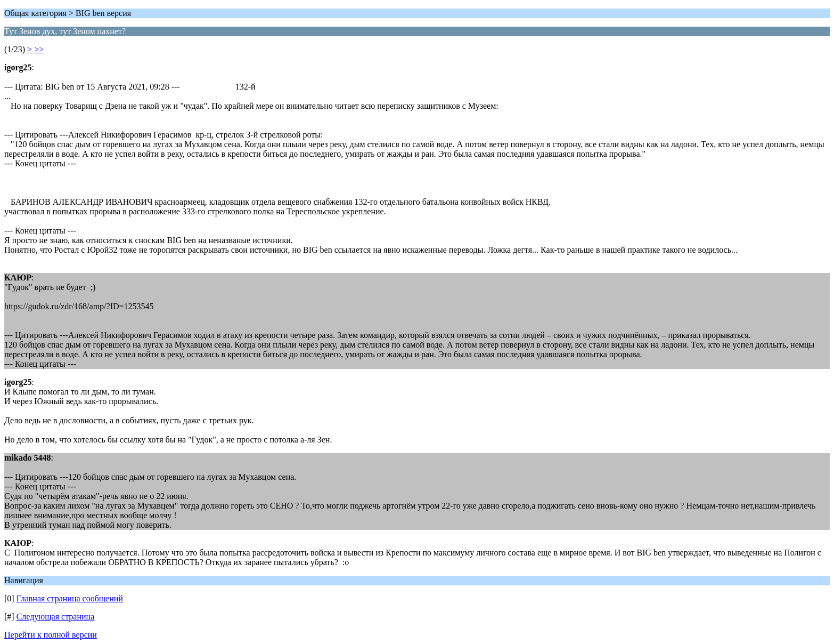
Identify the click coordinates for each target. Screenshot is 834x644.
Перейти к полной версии (50, 634)
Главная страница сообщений (70, 598)
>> (39, 49)
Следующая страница (56, 616)
